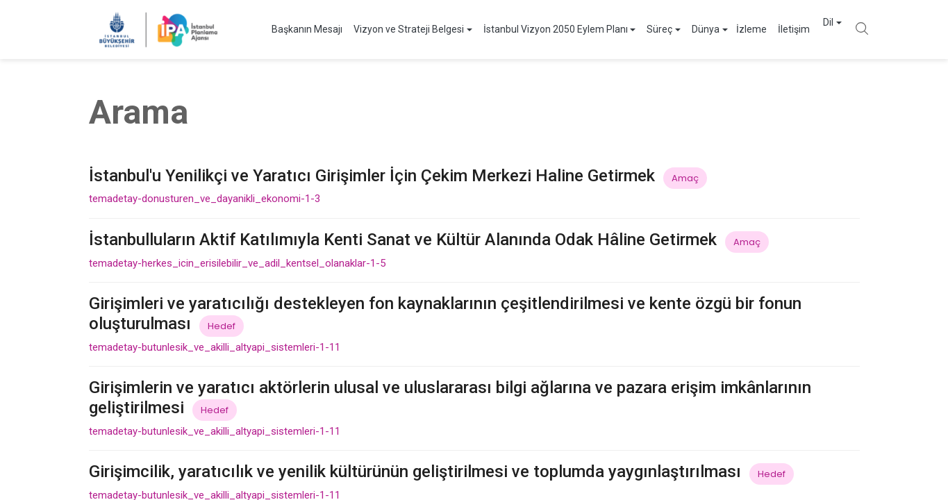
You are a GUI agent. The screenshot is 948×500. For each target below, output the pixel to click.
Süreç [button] (632, 29)
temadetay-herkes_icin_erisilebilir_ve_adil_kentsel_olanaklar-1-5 (237, 263)
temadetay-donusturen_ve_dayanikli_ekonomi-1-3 (204, 198)
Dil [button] (814, 29)
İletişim (766, 29)
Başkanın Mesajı (279, 29)
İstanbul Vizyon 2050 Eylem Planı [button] (528, 29)
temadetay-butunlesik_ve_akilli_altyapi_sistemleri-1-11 (214, 347)
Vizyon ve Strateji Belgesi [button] (381, 29)
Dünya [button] (678, 29)
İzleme (723, 29)
